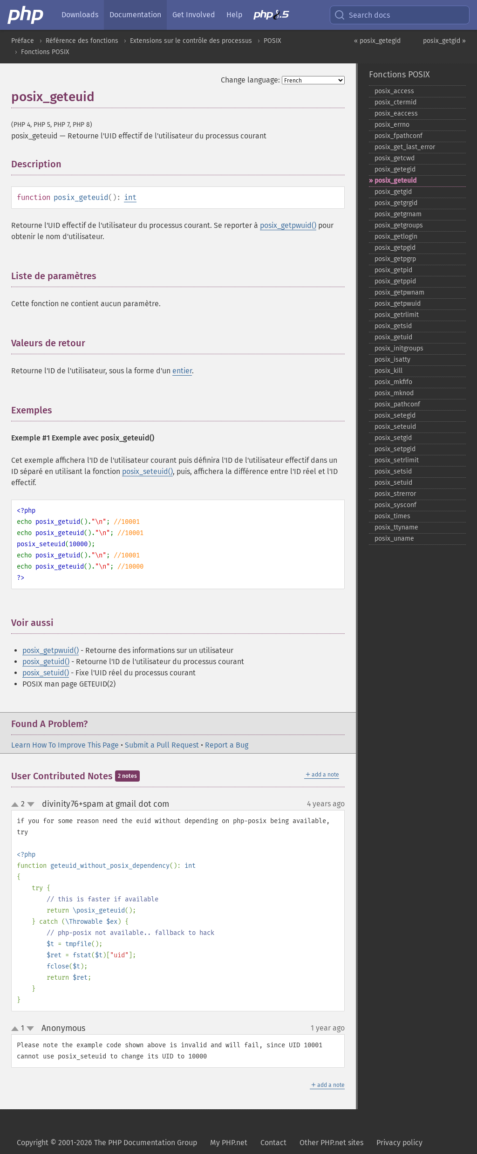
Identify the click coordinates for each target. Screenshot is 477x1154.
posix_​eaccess (396, 113)
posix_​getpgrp (395, 259)
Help (234, 14)
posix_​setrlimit (397, 460)
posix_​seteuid (395, 427)
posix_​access (394, 91)
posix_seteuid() (147, 471)
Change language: (250, 80)
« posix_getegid (377, 41)
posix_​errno (392, 125)
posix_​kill (388, 371)
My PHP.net (228, 1142)
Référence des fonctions (82, 41)
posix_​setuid (393, 483)
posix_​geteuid (395, 181)
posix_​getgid (393, 192)
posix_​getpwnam (399, 292)
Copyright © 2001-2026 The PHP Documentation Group (107, 1142)
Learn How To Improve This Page (65, 745)
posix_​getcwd (395, 158)
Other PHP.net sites (331, 1142)
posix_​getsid (393, 326)
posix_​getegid (395, 169)
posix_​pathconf (397, 404)
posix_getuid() (45, 661)
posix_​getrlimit (397, 315)
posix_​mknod (394, 393)
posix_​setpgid (395, 449)
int (130, 197)
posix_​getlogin (396, 236)
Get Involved (193, 14)
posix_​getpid (393, 270)
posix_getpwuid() (288, 225)
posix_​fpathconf (398, 136)
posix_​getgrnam (398, 214)
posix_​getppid (395, 281)
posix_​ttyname (396, 527)
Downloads (79, 14)
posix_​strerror (395, 494)
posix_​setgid (393, 438)
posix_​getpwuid (398, 304)
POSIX (272, 41)
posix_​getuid (393, 337)
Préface (22, 41)
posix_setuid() (45, 672)
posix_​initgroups (399, 348)
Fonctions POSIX (45, 52)
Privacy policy (399, 1142)
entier (182, 370)
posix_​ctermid (395, 102)
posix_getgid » (444, 41)
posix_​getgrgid (396, 203)
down (30, 804)
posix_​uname (394, 539)
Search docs (362, 15)
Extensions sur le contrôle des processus (191, 41)
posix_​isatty (392, 360)
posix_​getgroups (399, 225)
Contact (273, 1142)
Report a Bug (226, 745)
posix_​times (392, 516)
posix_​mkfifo (393, 382)
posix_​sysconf (395, 505)
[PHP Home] (26, 15)
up (17, 805)
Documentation (135, 14)
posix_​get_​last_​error (405, 147)
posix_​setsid (393, 471)
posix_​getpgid (395, 248)
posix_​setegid (395, 415)
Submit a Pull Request (162, 745)
